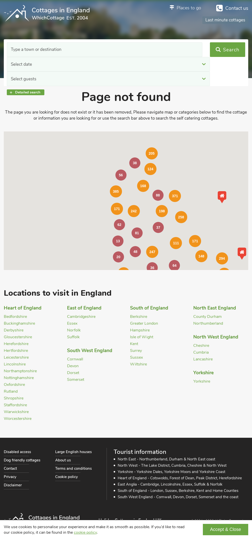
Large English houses (73, 451)
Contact (10, 468)
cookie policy (85, 532)
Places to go (189, 8)
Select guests (159, 50)
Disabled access (17, 451)
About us (63, 460)
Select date (89, 50)
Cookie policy (66, 476)
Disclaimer (13, 485)
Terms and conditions (73, 468)
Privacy (10, 476)
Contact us (236, 8)
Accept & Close (225, 529)
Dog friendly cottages (22, 460)
